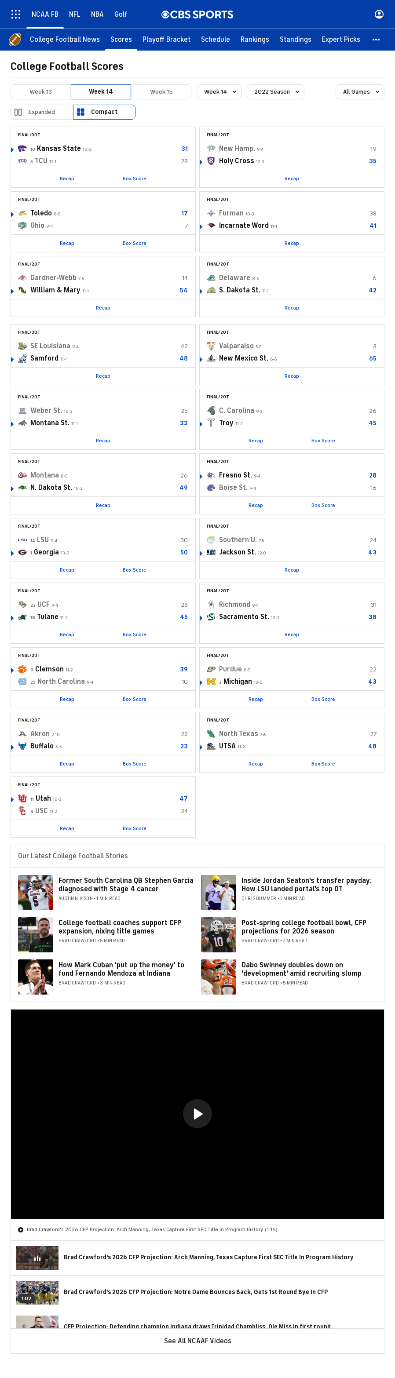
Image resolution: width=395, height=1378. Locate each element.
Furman (231, 213)
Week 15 (161, 91)
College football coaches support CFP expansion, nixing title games (120, 927)
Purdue (230, 669)
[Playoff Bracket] (166, 40)
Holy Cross (236, 160)
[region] (197, 1114)
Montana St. (49, 423)
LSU (43, 539)
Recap (67, 178)
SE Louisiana (50, 346)
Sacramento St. (244, 616)
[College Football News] (65, 40)
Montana (44, 475)
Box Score (134, 178)
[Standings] (295, 40)
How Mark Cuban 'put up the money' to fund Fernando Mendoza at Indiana (121, 969)
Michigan (237, 681)
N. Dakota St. (51, 487)
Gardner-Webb (53, 277)
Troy (226, 423)
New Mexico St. (243, 358)
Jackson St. (237, 552)
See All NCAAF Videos (197, 1341)
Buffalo (42, 746)
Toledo (41, 213)
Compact (104, 112)
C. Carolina (236, 410)
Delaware (234, 277)
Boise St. (233, 487)
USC (41, 810)
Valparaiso (236, 346)
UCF (43, 604)
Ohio (37, 225)
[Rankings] (254, 40)
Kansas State (59, 148)
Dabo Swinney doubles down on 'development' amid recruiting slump (301, 969)
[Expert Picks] (341, 40)
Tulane (48, 616)
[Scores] (121, 40)
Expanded (42, 112)
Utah (43, 798)
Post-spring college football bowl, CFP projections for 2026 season (303, 927)
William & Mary (55, 290)
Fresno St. (235, 475)
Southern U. (238, 539)
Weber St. (46, 410)
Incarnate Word (244, 225)
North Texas (238, 733)
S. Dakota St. (239, 290)
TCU (41, 160)
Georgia (46, 552)
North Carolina (61, 681)
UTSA (227, 746)
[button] (377, 40)
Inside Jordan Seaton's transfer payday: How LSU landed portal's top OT (306, 884)
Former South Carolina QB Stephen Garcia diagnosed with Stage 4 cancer (126, 884)
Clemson (49, 669)
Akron (40, 733)
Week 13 (40, 91)
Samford (44, 358)
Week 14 (101, 91)
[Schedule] (215, 40)
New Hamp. (237, 148)
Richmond (234, 604)
